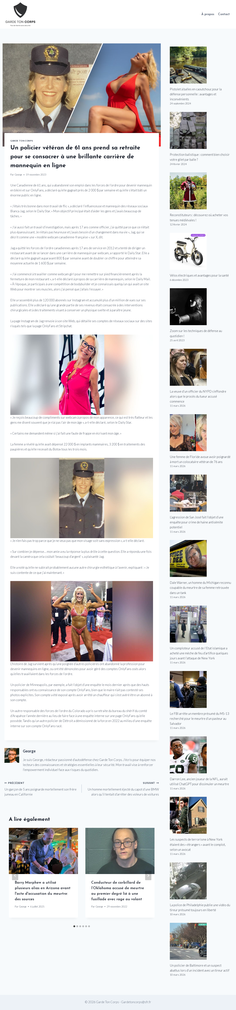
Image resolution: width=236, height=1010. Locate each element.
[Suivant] (148, 875)
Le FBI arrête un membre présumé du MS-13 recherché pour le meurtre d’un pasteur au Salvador (199, 718)
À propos (207, 14)
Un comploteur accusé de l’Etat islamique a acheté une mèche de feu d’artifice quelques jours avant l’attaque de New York (199, 653)
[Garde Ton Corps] (20, 14)
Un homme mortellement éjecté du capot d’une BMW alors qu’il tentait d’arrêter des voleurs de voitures (122, 788)
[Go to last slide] (15, 875)
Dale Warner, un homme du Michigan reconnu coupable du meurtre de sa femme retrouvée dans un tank (200, 588)
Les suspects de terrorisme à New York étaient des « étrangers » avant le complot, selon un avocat (198, 844)
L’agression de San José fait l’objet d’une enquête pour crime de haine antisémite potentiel (196, 522)
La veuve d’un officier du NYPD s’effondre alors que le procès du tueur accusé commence (198, 396)
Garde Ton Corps (21, 140)
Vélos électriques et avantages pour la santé (199, 275)
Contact (224, 14)
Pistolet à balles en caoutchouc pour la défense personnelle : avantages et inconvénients (196, 94)
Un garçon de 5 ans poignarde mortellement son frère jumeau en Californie (41, 788)
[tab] (74, 926)
